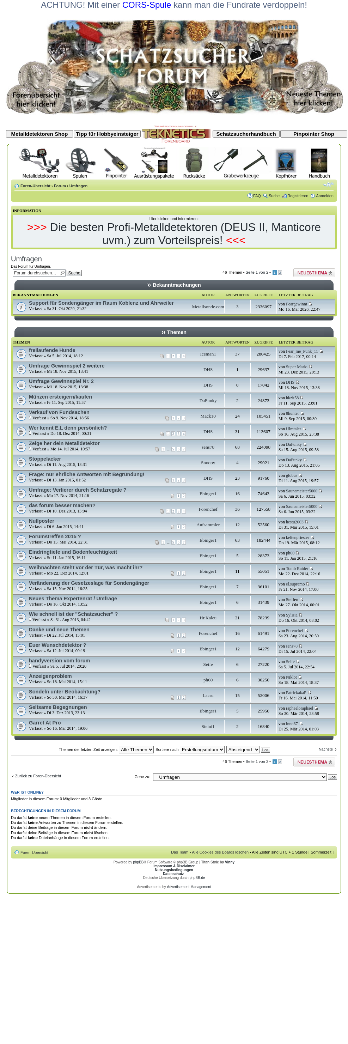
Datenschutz (173, 874)
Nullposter (41, 521)
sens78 (208, 447)
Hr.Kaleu (208, 617)
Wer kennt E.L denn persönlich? (68, 428)
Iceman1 (208, 354)
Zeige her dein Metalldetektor (64, 443)
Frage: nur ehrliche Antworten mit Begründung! (87, 474)
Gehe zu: (142, 777)
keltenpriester (297, 537)
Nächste (326, 749)
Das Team (179, 852)
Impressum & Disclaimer (174, 866)
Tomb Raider (297, 568)
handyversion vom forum (59, 660)
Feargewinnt (296, 304)
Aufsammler (208, 524)
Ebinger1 (208, 493)
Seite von (257, 272)
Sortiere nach (189, 749)
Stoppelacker (45, 459)
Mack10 (208, 416)
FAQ (257, 196)
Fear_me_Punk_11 (302, 351)
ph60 (290, 553)
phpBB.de (197, 878)
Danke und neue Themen (59, 629)
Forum (60, 186)
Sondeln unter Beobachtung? (64, 691)
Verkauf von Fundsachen (59, 412)
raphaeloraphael (299, 708)
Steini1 (207, 726)
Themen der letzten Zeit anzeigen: (106, 749)
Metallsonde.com (208, 306)
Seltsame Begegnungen (58, 707)
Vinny (229, 862)
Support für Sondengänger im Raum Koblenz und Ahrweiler (101, 303)
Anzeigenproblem (50, 676)
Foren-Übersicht (35, 186)
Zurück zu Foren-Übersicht (38, 776)
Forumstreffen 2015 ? (55, 536)
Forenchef (208, 509)
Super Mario (296, 366)
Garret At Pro (45, 723)
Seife (208, 664)
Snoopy (208, 462)
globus (291, 475)
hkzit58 (292, 397)
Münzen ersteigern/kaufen (60, 397)
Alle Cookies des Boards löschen (220, 852)
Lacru (208, 695)
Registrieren (297, 196)
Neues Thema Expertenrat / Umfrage (73, 598)
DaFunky (208, 400)
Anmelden (325, 196)
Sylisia (292, 615)
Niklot (291, 677)
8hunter (292, 413)
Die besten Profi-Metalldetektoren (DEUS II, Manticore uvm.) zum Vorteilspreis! (185, 234)
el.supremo (295, 584)
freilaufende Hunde (52, 350)
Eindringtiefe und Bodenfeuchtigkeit (73, 552)
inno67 (292, 723)
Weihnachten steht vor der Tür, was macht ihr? (85, 567)
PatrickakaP (296, 692)
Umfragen (78, 186)
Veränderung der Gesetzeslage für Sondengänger (89, 583)
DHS (208, 369)
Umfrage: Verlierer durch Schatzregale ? (78, 490)
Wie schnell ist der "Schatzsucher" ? (73, 614)
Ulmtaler (293, 428)
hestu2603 (295, 522)
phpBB (138, 862)
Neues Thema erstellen (314, 272)
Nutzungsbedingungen (174, 870)
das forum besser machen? (62, 505)
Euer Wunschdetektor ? (57, 645)
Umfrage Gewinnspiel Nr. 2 (61, 381)
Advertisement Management (189, 887)
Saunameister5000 (301, 490)
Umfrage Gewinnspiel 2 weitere (67, 366)
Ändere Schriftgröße (328, 184)
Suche (274, 196)
